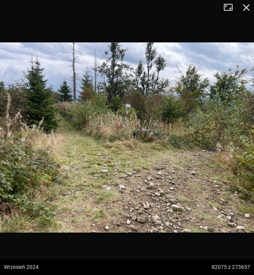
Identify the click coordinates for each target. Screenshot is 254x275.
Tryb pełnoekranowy (231, 7)
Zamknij (246, 7)
